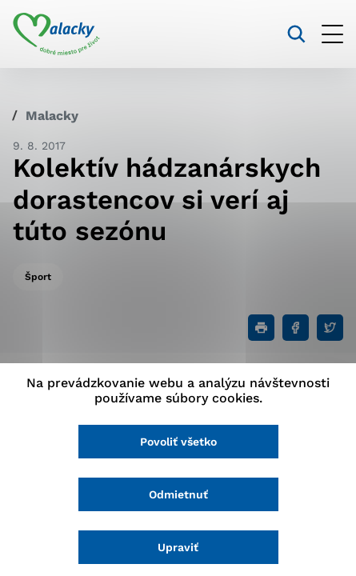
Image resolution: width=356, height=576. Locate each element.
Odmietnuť (178, 494)
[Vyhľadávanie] (296, 34)
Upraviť (178, 547)
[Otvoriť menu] (332, 34)
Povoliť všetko (178, 441)
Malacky (52, 115)
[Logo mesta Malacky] (56, 34)
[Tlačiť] (261, 327)
